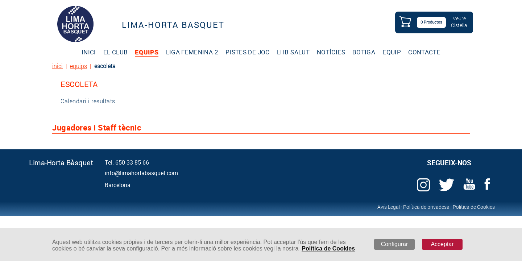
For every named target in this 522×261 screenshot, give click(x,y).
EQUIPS (146, 52)
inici (57, 66)
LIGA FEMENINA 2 (192, 52)
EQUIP (391, 52)
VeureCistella (459, 22)
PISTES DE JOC (247, 52)
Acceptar (442, 244)
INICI (89, 52)
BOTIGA (363, 52)
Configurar (394, 244)
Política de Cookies (328, 248)
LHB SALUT (293, 52)
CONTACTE (424, 52)
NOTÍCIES (331, 52)
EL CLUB (115, 52)
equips (78, 66)
